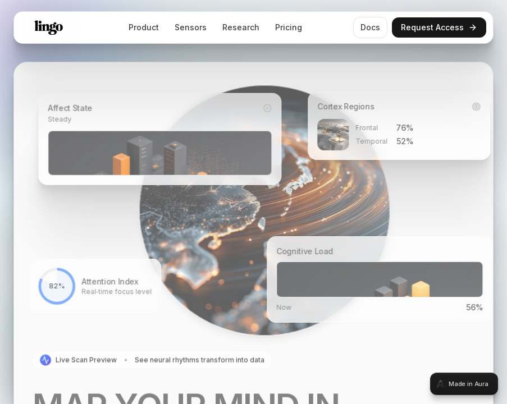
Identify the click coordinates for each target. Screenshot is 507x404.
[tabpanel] (253, 202)
